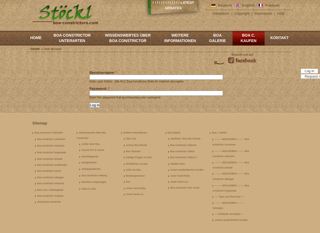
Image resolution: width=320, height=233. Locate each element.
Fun (128, 181)
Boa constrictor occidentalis (52, 165)
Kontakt (279, 38)
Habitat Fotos (177, 163)
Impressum (263, 13)
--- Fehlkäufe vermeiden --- (229, 214)
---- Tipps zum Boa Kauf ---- (229, 196)
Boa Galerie (217, 38)
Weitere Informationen (180, 38)
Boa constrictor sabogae (50, 177)
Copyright (241, 13)
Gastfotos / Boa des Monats (185, 138)
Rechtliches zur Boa (137, 163)
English (248, 5)
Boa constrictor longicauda (51, 152)
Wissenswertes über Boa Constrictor (127, 38)
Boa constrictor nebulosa (50, 183)
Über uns (131, 138)
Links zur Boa (133, 169)
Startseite (35, 48)
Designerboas (89, 162)
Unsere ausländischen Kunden (187, 169)
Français (272, 5)
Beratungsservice (135, 175)
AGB (280, 13)
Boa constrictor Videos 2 (183, 157)
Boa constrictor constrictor (51, 139)
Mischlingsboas (89, 156)
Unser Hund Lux (135, 194)
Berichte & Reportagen (93, 182)
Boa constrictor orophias (50, 195)
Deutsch (225, 5)
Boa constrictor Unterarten (72, 38)
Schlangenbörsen (91, 169)
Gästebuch (220, 13)
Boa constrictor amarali (49, 159)
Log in (309, 71)
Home (36, 38)
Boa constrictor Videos (182, 151)
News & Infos (88, 188)
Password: (99, 89)
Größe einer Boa (90, 144)
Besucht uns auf (242, 54)
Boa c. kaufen (248, 38)
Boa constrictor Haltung (94, 175)
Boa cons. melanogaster (50, 190)
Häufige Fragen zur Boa (139, 157)
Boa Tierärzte (133, 151)
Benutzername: (103, 73)
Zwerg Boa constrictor (49, 201)
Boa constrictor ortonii (49, 171)
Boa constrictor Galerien (183, 145)
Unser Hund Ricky (136, 188)
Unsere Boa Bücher (137, 145)
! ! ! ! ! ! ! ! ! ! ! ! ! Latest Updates (173, 5)
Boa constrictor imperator (51, 145)
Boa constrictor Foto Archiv (185, 187)
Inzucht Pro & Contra (92, 150)
